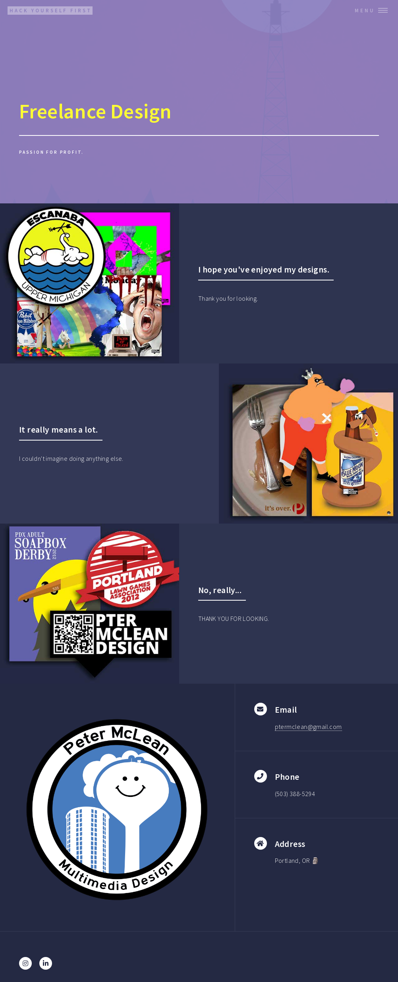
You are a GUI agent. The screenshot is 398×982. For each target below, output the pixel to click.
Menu (365, 10)
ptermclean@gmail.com (308, 727)
